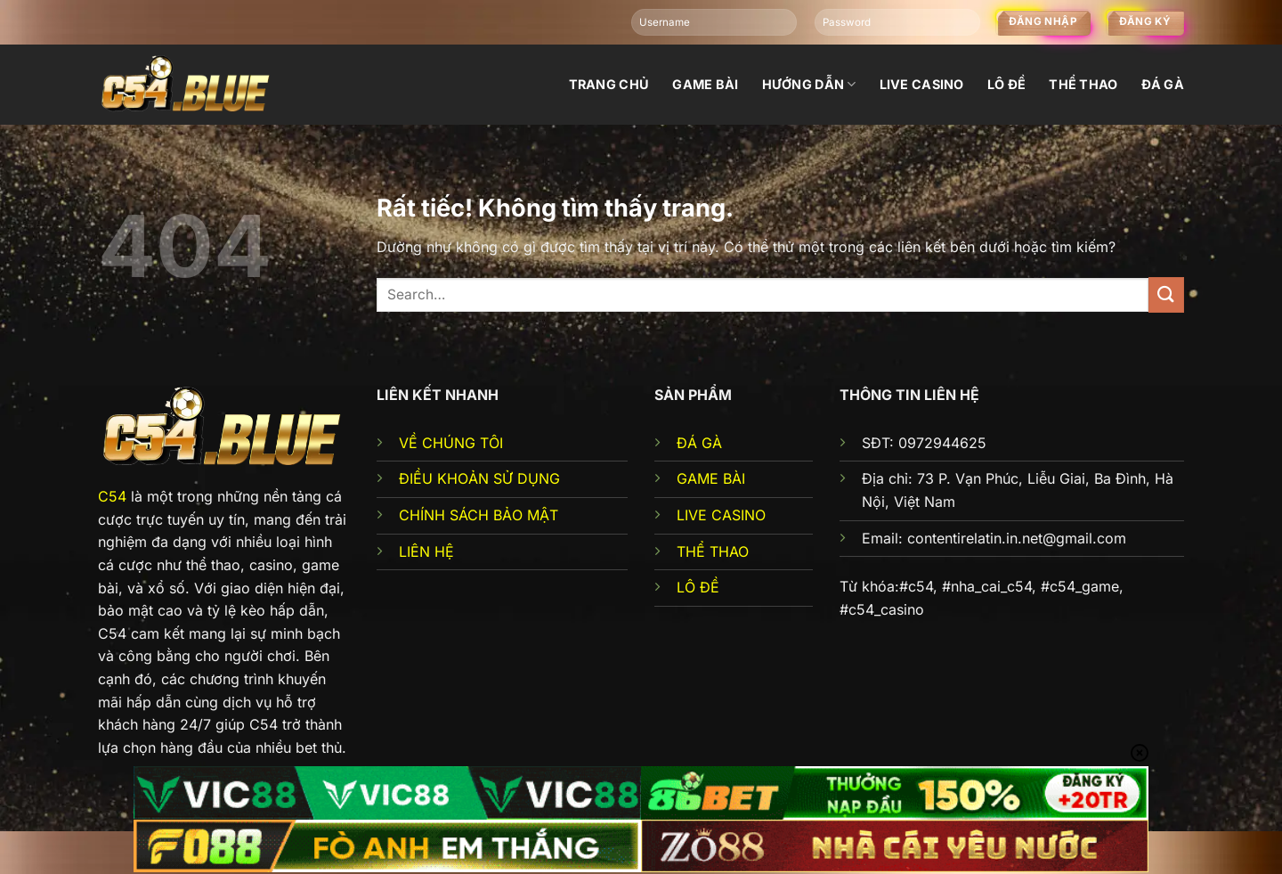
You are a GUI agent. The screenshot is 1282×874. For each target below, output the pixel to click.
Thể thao (1083, 84)
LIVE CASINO (721, 515)
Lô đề (1006, 84)
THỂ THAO (713, 551)
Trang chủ (609, 84)
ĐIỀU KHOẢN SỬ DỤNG (479, 478)
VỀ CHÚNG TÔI (451, 443)
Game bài (705, 84)
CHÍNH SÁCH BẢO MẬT (478, 515)
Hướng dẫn (809, 84)
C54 (112, 496)
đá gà (1162, 84)
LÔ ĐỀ (698, 587)
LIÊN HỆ (426, 551)
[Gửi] (1166, 294)
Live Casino (922, 84)
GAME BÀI (711, 478)
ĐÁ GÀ (699, 443)
